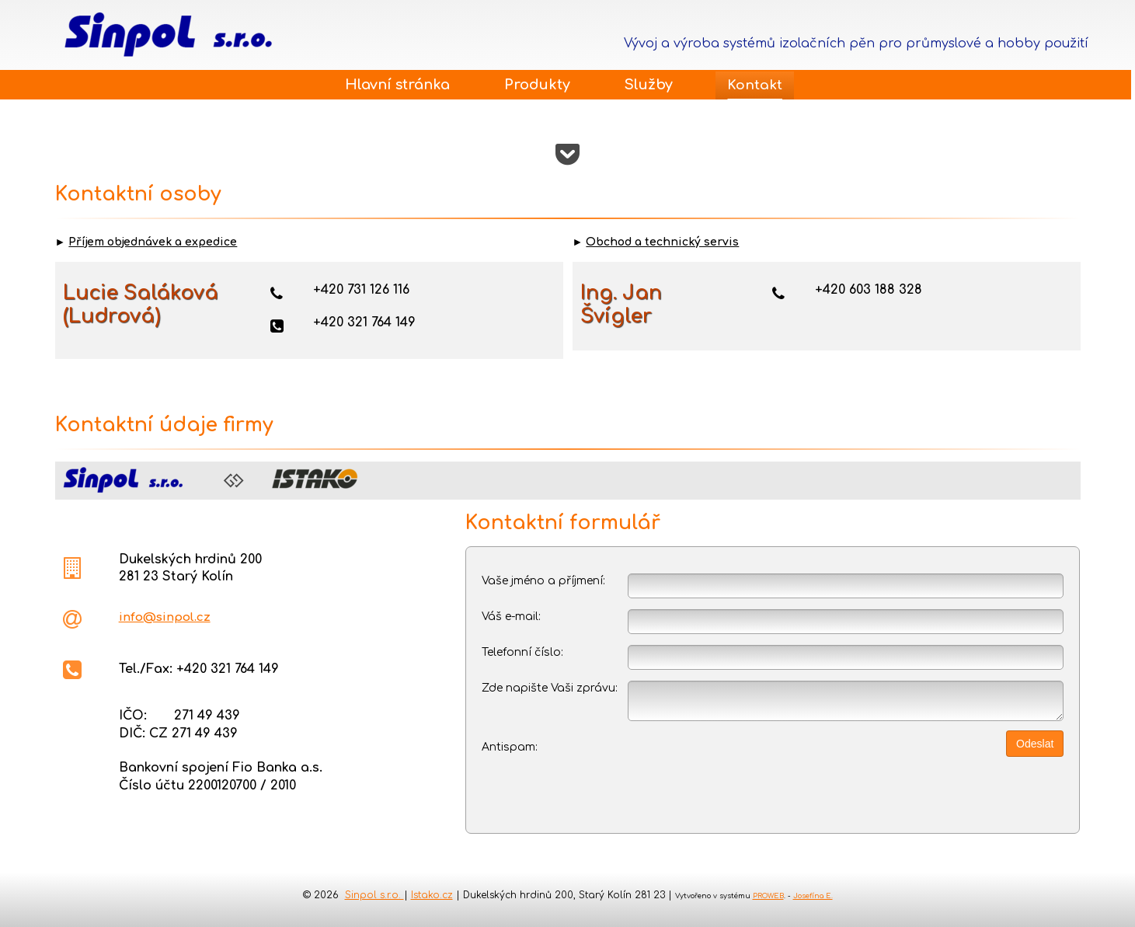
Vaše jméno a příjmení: (543, 581)
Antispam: (510, 747)
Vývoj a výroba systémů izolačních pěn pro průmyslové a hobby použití (856, 44)
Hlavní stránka (397, 84)
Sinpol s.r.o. (374, 895)
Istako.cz (432, 895)
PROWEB (768, 896)
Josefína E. (813, 896)
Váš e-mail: (511, 616)
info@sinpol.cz (165, 617)
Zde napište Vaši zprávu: (550, 688)
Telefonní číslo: (522, 652)
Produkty (537, 84)
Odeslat (1034, 743)
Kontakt (754, 85)
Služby (649, 84)
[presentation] (719, 770)
